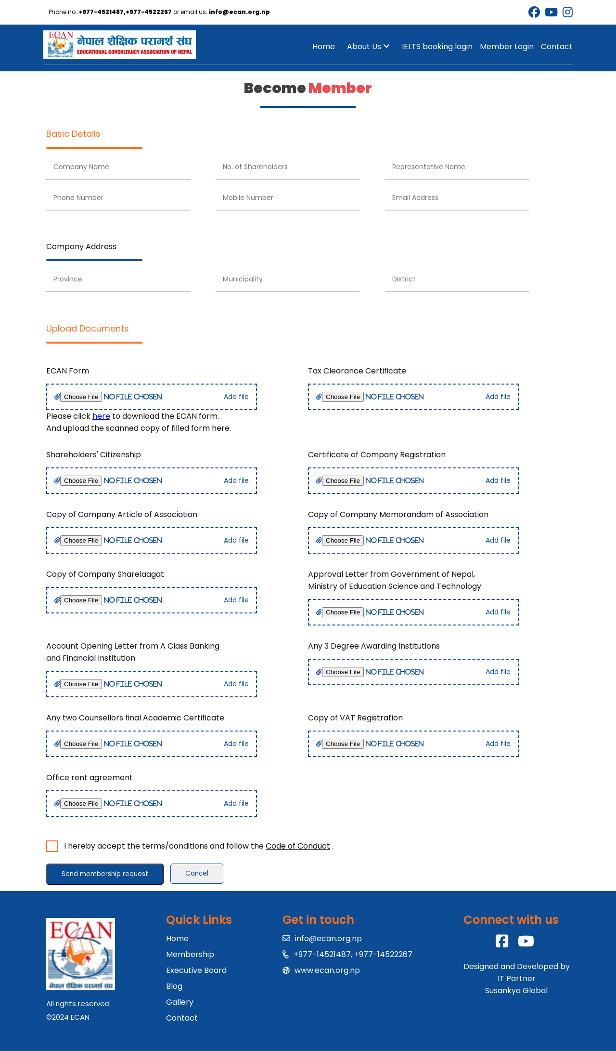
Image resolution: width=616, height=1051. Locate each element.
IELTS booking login (437, 46)
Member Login (507, 46)
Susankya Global (516, 990)
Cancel (196, 873)
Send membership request (105, 873)
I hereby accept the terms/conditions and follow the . (197, 845)
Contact (557, 46)
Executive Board (196, 970)
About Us (368, 46)
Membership (190, 954)
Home (323, 46)
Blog (174, 986)
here (101, 416)
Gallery (179, 1002)
